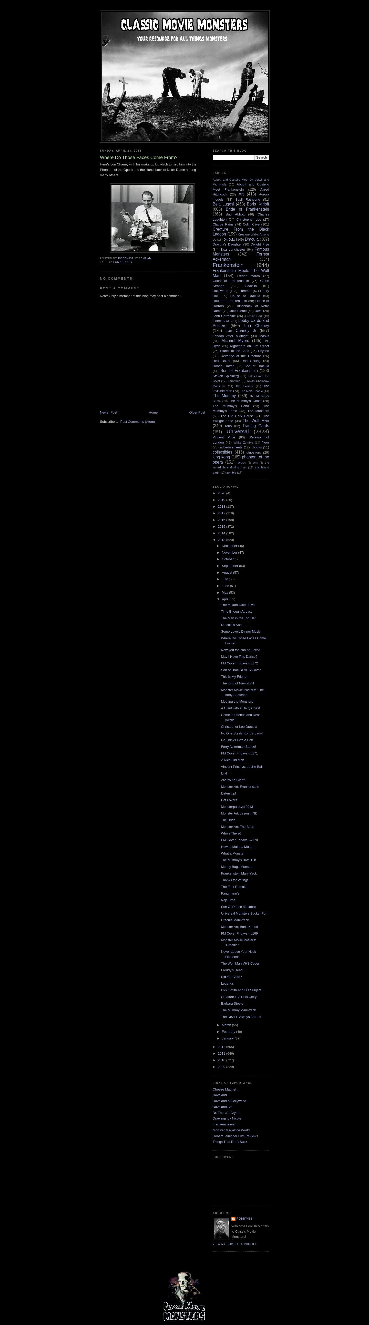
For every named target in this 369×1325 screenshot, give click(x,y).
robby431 (244, 1218)
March (227, 1025)
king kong (221, 457)
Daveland (220, 1095)
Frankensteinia (223, 1124)
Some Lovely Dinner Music (241, 631)
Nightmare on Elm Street (249, 346)
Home (153, 412)
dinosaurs (254, 452)
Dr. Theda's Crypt (226, 1113)
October (228, 559)
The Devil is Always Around (241, 1017)
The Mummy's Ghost (245, 401)
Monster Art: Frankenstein (240, 787)
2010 (222, 1060)
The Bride (228, 820)
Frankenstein (228, 265)
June (226, 586)
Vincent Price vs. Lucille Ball (241, 767)
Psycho (263, 351)
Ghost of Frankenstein (231, 281)
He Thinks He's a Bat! (237, 740)
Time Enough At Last (236, 611)
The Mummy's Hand (231, 406)
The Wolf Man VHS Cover (240, 963)
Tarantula (234, 380)
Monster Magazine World (231, 1130)
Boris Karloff (258, 204)
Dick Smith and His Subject (241, 990)
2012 (222, 1047)
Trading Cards (255, 426)
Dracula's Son (231, 625)
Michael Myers (235, 340)
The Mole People (251, 390)
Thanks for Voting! (234, 880)
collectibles (222, 452)
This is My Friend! (234, 677)
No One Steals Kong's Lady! (242, 733)
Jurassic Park (253, 316)
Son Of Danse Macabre (238, 907)
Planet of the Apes (234, 351)
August (227, 572)
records (241, 462)
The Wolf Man (256, 420)
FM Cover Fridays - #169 (239, 933)
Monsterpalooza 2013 (237, 807)
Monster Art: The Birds (237, 827)
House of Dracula (245, 296)
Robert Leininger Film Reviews (235, 1136)
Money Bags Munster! (237, 867)
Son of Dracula (257, 366)
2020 (222, 493)
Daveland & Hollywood (229, 1101)
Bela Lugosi (223, 204)
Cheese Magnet (224, 1089)
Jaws (258, 311)
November (230, 552)
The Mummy (224, 396)
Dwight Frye (260, 244)
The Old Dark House (236, 416)
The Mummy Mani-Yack (238, 1010)
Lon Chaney (123, 262)
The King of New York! (237, 683)
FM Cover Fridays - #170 (239, 840)
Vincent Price (224, 437)
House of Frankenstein (230, 301)
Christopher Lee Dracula (239, 727)
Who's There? (231, 833)
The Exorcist (244, 386)
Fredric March (248, 276)
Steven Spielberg (226, 376)
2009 (222, 1067)
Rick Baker (221, 361)
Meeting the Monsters (237, 701)
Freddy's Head (231, 970)
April (226, 599)
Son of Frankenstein (239, 370)
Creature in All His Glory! (239, 997)
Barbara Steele (232, 1003)
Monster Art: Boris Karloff (239, 927)
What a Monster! (233, 853)
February (229, 1032)
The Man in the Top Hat (238, 618)
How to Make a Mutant (237, 847)
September (230, 566)
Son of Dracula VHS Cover (241, 670)
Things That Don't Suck (230, 1142)
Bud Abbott (235, 214)
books (257, 447)
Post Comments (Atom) (137, 422)
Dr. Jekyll (230, 239)
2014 (222, 533)
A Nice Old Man (232, 760)
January (228, 1038)
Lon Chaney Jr (240, 330)
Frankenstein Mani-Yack (239, 873)
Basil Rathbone (247, 199)
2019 (222, 500)
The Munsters (258, 411)
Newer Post (108, 412)
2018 (222, 506)
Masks (264, 336)
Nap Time (228, 900)
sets (255, 462)
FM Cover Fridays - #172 (239, 663)
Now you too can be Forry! (240, 650)
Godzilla (251, 286)
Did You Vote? (231, 977)
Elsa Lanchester (232, 249)
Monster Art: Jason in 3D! (239, 813)
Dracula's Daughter (227, 244)
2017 (222, 513)
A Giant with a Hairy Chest (240, 708)
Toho (228, 426)
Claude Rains (223, 224)
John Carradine (224, 316)
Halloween (220, 291)
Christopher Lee (249, 219)
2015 (222, 526)
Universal (238, 431)
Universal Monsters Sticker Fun (244, 913)
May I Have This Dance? (239, 657)
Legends (227, 983)
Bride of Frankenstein (247, 209)
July (225, 579)
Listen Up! (228, 793)
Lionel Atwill (221, 321)
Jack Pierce (238, 311)
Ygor (265, 442)
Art (241, 194)
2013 (222, 540)
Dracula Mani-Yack (235, 920)
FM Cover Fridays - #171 (239, 753)
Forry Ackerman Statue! (238, 747)
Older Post (197, 412)
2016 (222, 520)
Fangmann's (230, 893)
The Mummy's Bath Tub (238, 860)
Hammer (245, 291)
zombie (231, 472)
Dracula (252, 239)
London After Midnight (230, 336)
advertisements (231, 447)
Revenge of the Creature (241, 356)
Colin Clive (251, 224)
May (225, 592)
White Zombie (243, 442)
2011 (222, 1053)
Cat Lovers (229, 800)
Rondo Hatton (223, 366)
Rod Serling (250, 361)
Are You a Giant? (233, 780)
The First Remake (234, 887)
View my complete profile (235, 1244)
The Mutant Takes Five (237, 605)
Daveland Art (222, 1107)
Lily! (224, 773)
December (230, 546)
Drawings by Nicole (227, 1118)
